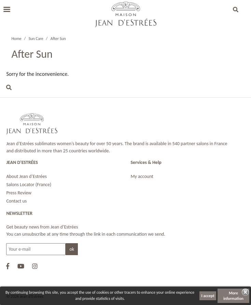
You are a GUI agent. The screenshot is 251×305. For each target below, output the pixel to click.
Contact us (16, 201)
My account (142, 176)
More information (233, 296)
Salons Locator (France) (28, 185)
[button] (235, 10)
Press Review (18, 193)
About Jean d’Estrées (26, 176)
